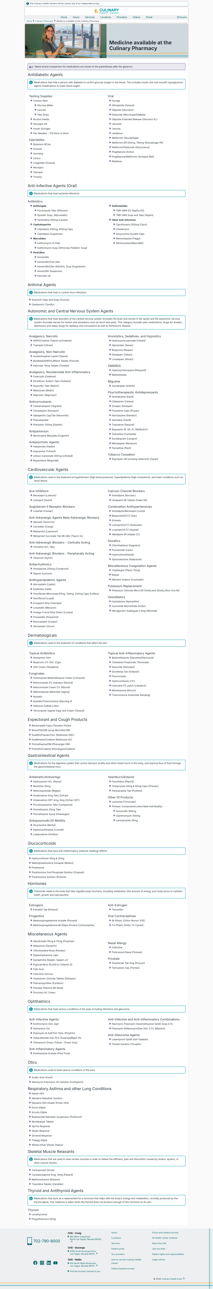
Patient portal (117, 1249)
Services (90, 17)
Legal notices (158, 1259)
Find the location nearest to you (84, 1271)
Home (64, 17)
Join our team (158, 1249)
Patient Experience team (123, 1269)
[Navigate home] (106, 11)
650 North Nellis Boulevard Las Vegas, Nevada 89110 (82, 1264)
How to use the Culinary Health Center (126, 1261)
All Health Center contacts (164, 1238)
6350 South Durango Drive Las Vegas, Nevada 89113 (82, 1252)
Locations (105, 17)
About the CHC (159, 1243)
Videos (136, 17)
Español (183, 17)
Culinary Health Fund (172, 1279)
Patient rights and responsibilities (168, 1254)
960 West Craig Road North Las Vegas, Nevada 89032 (85, 1238)
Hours (76, 17)
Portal (149, 17)
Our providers (118, 1254)
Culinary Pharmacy (44, 21)
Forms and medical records (165, 1232)
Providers (122, 17)
